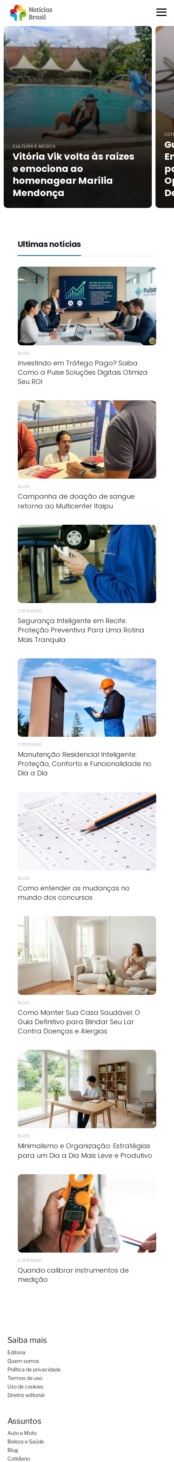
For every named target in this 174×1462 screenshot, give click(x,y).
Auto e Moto (22, 1433)
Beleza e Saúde (25, 1441)
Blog (12, 1450)
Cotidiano (18, 1458)
